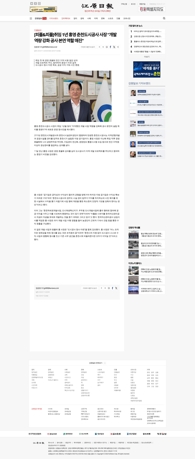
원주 (152, 372)
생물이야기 (84, 390)
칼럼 (132, 377)
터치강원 (67, 388)
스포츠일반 (101, 372)
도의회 (34, 382)
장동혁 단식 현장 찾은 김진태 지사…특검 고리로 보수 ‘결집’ (154, 46)
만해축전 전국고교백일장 (155, 421)
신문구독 (84, 409)
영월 (148, 381)
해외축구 (100, 377)
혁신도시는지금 (69, 390)
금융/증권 (51, 375)
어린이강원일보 (53, 411)
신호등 (133, 395)
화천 (152, 384)
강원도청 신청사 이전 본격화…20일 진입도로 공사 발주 (153, 36)
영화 (82, 385)
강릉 (156, 372)
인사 (115, 375)
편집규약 (68, 442)
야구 (99, 380)
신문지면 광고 (102, 411)
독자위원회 (77, 442)
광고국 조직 (101, 419)
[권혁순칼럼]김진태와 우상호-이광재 (149, 94)
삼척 (148, 378)
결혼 (115, 382)
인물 (118, 18)
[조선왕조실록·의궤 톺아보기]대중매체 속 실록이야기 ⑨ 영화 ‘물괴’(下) (159, 146)
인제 (148, 386)
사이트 (50, 409)
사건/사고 (68, 377)
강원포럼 (133, 385)
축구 (99, 375)
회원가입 (142, 4)
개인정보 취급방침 (133, 442)
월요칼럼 (141, 122)
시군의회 (34, 385)
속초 (156, 375)
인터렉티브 (66, 18)
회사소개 (51, 442)
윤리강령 (59, 442)
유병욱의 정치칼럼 (144, 132)
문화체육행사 (151, 409)
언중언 (133, 382)
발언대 (133, 393)
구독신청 (124, 4)
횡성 (156, 378)
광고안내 (100, 409)
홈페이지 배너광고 (103, 416)
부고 (115, 380)
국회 (33, 380)
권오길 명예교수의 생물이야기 (147, 153)
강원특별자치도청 (37, 377)
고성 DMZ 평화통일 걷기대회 (153, 417)
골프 (99, 385)
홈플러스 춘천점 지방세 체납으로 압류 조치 (149, 41)
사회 (89, 18)
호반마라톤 (150, 414)
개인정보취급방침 (136, 419)
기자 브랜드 (53, 18)
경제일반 (51, 372)
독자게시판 (117, 411)
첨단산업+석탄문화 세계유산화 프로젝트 (149, 112)
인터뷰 (116, 388)
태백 (152, 375)
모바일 (67, 409)
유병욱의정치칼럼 (136, 401)
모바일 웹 (68, 414)
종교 (82, 388)
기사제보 (117, 414)
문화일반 (84, 372)
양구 (156, 384)
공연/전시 (84, 380)
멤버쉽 (133, 409)
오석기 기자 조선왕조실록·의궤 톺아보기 (149, 143)
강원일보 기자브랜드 (139, 83)
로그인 (133, 4)
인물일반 (117, 372)
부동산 (50, 377)
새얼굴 (116, 385)
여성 (82, 377)
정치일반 (34, 372)
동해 (148, 375)
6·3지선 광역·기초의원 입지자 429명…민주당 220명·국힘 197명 (155, 31)
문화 (102, 18)
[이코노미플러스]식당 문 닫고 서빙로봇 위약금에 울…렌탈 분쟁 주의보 (159, 105)
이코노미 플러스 (143, 102)
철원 (148, 384)
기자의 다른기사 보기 (88, 47)
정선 (156, 381)
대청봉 (133, 390)
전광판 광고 (101, 414)
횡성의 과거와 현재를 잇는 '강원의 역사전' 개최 (157, 243)
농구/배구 (101, 382)
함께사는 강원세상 (54, 414)
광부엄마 (67, 382)
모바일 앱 (68, 411)
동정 (115, 377)
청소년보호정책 (146, 442)
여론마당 (133, 372)
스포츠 (110, 18)
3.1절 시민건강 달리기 (154, 411)
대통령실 (34, 375)
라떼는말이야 (69, 385)
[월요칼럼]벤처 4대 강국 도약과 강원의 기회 (151, 125)
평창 (152, 381)
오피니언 (126, 18)
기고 (132, 375)
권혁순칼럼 (134, 398)
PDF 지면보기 (85, 414)
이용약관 (133, 416)
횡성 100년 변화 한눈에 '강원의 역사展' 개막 (156, 233)
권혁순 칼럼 (142, 91)
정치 (75, 18)
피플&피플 (117, 390)
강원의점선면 (85, 393)
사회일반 (67, 372)
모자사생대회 (151, 423)
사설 (132, 380)
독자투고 (117, 416)
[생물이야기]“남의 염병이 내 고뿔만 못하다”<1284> (153, 156)
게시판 (116, 409)
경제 (82, 18)
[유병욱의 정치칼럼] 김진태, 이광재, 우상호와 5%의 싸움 (155, 135)
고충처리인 (87, 442)
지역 (96, 18)
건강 (82, 375)
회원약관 (121, 442)
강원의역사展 (85, 395)
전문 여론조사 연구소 (100, 442)
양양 (156, 386)
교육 (66, 375)
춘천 (148, 372)
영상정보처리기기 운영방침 (56, 445)
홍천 (152, 378)
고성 (152, 386)
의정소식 (34, 388)
